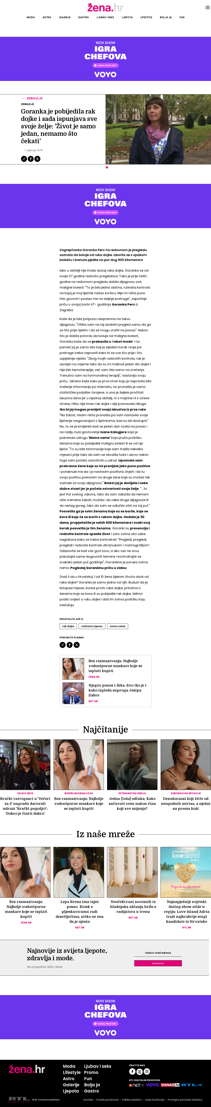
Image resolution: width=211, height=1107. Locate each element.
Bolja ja (166, 17)
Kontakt (88, 1100)
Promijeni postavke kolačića (185, 1100)
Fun (182, 17)
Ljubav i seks (105, 17)
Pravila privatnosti (108, 1100)
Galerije (64, 17)
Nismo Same (117, 626)
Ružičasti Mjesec (92, 626)
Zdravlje (35, 98)
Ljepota (127, 17)
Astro (47, 17)
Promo (91, 1072)
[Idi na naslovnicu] (105, 11)
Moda (31, 17)
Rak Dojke (68, 626)
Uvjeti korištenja (154, 1100)
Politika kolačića (131, 1100)
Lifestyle (146, 17)
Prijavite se (158, 963)
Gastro (83, 17)
